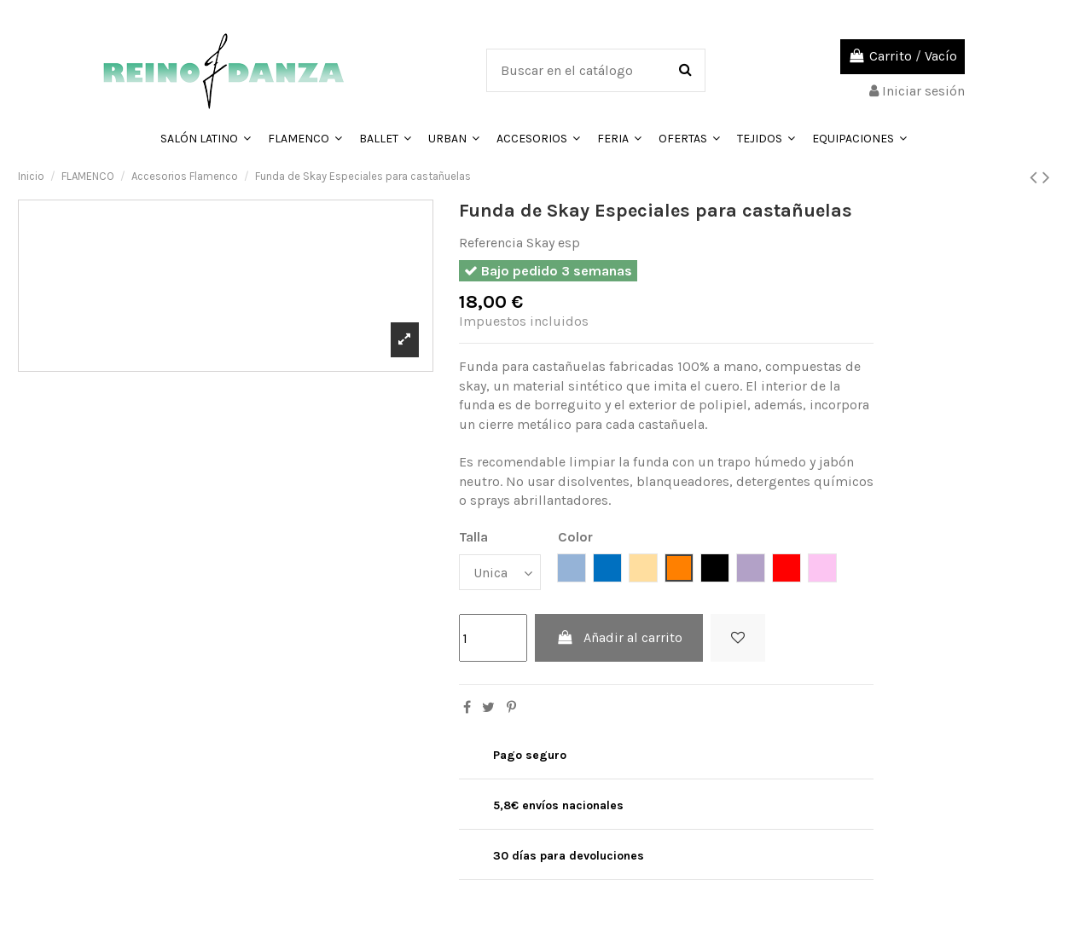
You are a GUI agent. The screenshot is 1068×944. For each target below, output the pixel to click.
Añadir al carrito (618, 637)
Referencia (491, 243)
